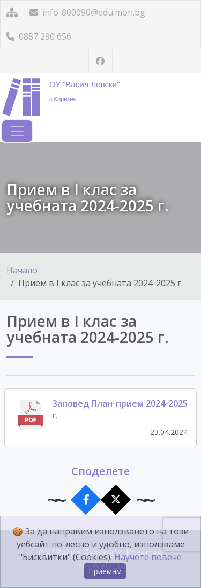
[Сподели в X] (115, 500)
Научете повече (148, 557)
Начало (22, 270)
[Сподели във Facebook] (85, 500)
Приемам (105, 571)
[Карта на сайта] (12, 13)
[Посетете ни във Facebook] (100, 61)
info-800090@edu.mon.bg (87, 12)
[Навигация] (17, 131)
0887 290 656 (38, 36)
